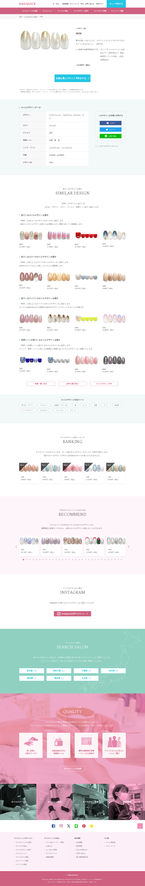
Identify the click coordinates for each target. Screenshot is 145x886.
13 (62, 559)
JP (53, 4)
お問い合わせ (89, 4)
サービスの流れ (63, 11)
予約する (116, 4)
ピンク (85, 405)
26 (105, 559)
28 (111, 559)
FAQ (82, 4)
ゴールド (52, 125)
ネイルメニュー (48, 11)
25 (101, 559)
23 (95, 559)
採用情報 (65, 4)
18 (79, 559)
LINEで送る (113, 136)
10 (52, 559)
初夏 (51, 140)
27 (108, 559)
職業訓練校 (50, 857)
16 (72, 559)
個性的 (117, 405)
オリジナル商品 (21, 864)
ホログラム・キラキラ (72, 115)
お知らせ (49, 846)
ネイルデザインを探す (81, 11)
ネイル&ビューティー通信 (55, 842)
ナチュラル (60, 410)
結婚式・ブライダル (61, 405)
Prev (17, 546)
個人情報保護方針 (82, 857)
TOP (140, 826)
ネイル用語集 (110, 842)
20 (85, 559)
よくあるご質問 (51, 850)
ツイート (112, 129)
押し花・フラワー (27, 405)
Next (128, 546)
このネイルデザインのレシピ (108, 146)
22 (92, 559)
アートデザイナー (27, 410)
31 (121, 559)
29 (114, 559)
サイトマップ (74, 4)
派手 (51, 133)
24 (98, 559)
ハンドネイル (66, 147)
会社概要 (79, 842)
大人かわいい (44, 410)
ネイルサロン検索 (100, 11)
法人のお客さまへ (82, 850)
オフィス (73, 410)
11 (56, 559)
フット (106, 405)
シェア (112, 123)
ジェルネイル (54, 147)
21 (88, 559)
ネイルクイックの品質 (29, 11)
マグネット (44, 405)
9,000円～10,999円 (56, 155)
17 (75, 559)
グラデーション (55, 115)
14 (66, 559)
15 (69, 559)
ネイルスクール (51, 853)
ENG (57, 4)
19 (82, 559)
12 (59, 559)
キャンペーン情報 (117, 11)
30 (118, 559)
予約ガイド (99, 4)
